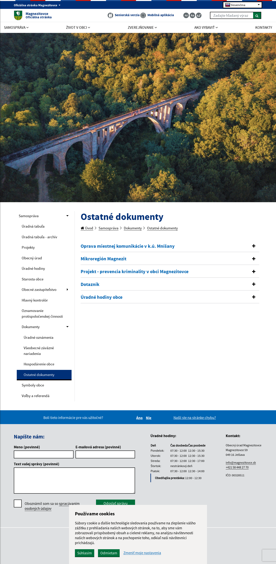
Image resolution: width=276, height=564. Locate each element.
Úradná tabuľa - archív (39, 237)
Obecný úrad (32, 258)
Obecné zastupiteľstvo (39, 289)
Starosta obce (32, 279)
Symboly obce (33, 385)
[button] (170, 246)
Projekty (28, 247)
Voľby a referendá (35, 395)
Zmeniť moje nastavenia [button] (142, 553)
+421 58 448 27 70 (237, 467)
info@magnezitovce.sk (241, 462)
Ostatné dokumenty (39, 374)
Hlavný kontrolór (35, 300)
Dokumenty (31, 326)
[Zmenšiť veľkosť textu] (186, 15)
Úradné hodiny (33, 268)
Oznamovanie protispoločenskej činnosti (42, 313)
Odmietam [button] (108, 553)
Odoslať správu (116, 503)
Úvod (87, 228)
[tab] (170, 246)
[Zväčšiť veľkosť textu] (198, 15)
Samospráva (29, 215)
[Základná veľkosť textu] (192, 15)
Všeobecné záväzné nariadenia (39, 350)
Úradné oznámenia (38, 337)
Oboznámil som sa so (52, 506)
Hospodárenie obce (39, 364)
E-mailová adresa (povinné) (98, 447)
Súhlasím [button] (84, 553)
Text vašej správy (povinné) (36, 464)
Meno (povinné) (27, 447)
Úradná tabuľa (33, 226)
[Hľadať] (257, 15)
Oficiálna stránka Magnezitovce (37, 5)
